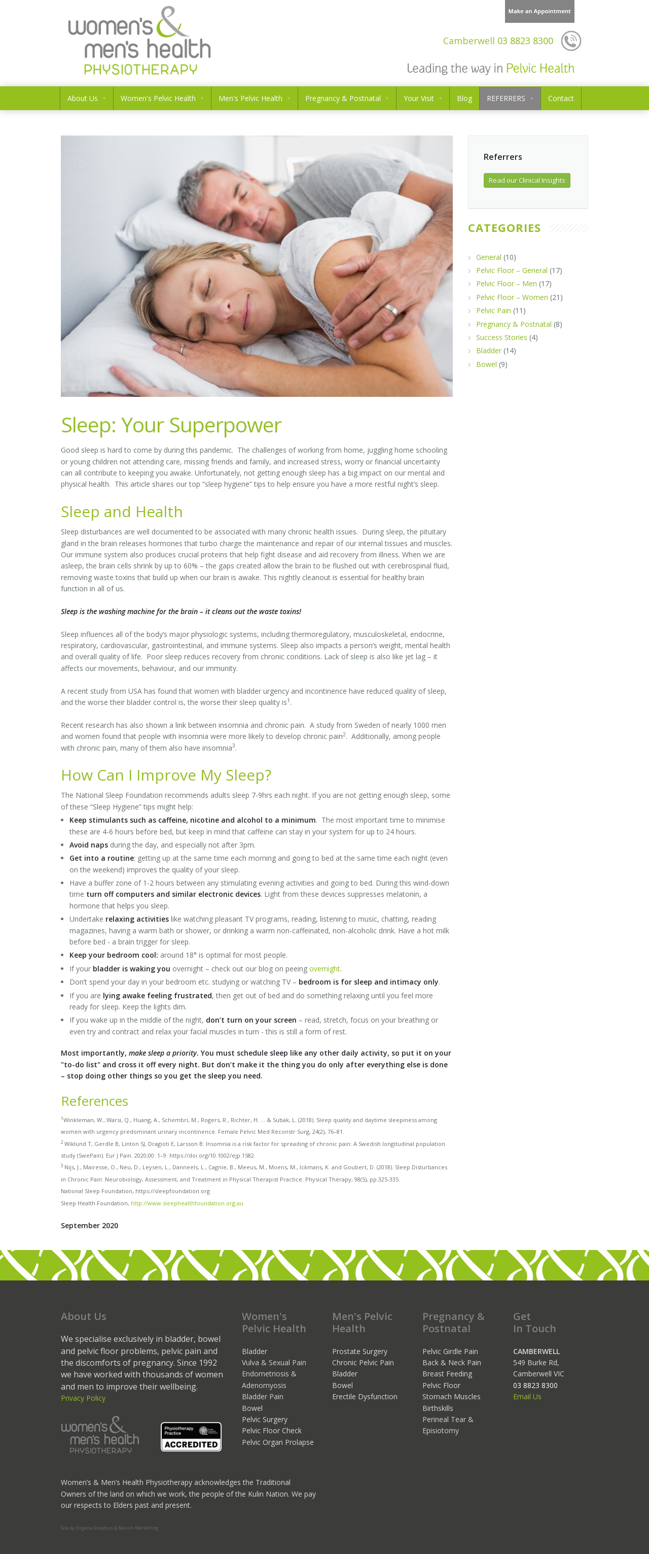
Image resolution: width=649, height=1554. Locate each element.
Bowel (486, 364)
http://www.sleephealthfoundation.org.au (187, 1203)
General (488, 257)
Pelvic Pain (493, 310)
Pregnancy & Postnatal (514, 324)
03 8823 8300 (498, 41)
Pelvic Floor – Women (512, 297)
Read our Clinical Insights (527, 180)
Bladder (488, 350)
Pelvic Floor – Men (506, 283)
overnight (324, 968)
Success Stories (501, 337)
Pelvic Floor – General (512, 270)
